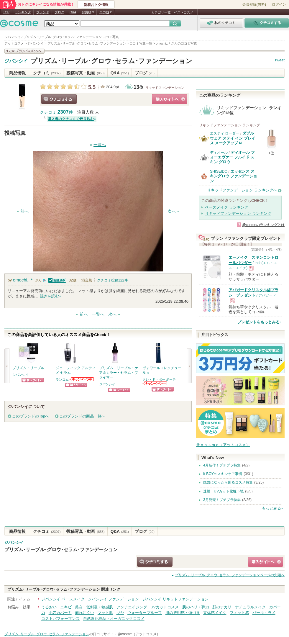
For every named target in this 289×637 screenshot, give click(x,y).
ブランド (42, 12)
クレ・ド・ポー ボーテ (159, 379)
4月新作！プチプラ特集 (222, 465)
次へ (172, 211)
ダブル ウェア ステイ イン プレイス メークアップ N (232, 138)
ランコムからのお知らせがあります (82, 379)
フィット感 (239, 612)
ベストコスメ (183, 12)
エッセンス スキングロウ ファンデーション (233, 176)
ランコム (62, 379)
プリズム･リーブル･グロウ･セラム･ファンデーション (111, 61)
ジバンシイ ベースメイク (63, 599)
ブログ (59, 12)
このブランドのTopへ (30, 416)
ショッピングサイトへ (169, 99)
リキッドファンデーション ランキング (238, 213)
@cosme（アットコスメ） (138, 634)
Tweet (279, 60)
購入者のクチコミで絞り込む (71, 119)
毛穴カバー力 (60, 612)
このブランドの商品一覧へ (82, 416)
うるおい (49, 607)
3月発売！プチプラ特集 (222, 500)
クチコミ (46, 73)
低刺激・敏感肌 (99, 607)
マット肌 (105, 612)
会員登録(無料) (254, 4)
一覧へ (99, 145)
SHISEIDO (218, 171)
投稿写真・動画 (85, 73)
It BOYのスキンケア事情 (222, 474)
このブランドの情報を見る (24, 51)
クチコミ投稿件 (112, 280)
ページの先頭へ (230, 575)
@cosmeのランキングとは (263, 225)
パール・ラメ (263, 612)
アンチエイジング (131, 607)
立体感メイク (214, 612)
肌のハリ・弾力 (195, 607)
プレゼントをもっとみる (258, 322)
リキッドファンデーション (164, 87)
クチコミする (59, 99)
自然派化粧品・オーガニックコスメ (113, 618)
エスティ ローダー (224, 133)
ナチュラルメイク (250, 607)
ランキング (23, 12)
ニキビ (66, 607)
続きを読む (49, 296)
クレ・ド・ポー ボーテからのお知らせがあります (155, 383)
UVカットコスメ (164, 607)
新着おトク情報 (96, 5)
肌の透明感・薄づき (182, 612)
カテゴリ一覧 (161, 12)
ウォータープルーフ (144, 612)
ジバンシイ (16, 61)
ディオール (219, 152)
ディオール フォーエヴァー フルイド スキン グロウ (232, 157)
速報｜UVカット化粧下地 (223, 491)
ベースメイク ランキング (226, 207)
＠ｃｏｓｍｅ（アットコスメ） (223, 445)
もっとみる (271, 508)
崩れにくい (84, 612)
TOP (6, 12)
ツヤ (120, 612)
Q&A (73, 12)
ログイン (279, 4)
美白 (79, 607)
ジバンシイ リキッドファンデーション (175, 599)
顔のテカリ (221, 607)
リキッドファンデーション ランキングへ (242, 190)
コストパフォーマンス (60, 618)
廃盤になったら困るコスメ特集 (228, 482)
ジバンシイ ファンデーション (113, 599)
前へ (24, 211)
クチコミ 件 (56, 112)
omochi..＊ (23, 279)
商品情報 (17, 73)
